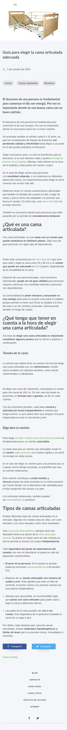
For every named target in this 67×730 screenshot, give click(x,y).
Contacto (34, 680)
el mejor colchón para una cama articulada (38, 438)
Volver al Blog (10, 657)
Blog (35, 673)
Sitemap (34, 707)
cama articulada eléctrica (21, 531)
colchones (25, 452)
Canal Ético (35, 693)
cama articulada (50, 201)
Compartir (14, 646)
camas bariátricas (36, 567)
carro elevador (43, 259)
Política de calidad (35, 700)
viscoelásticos (14, 499)
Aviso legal (35, 687)
